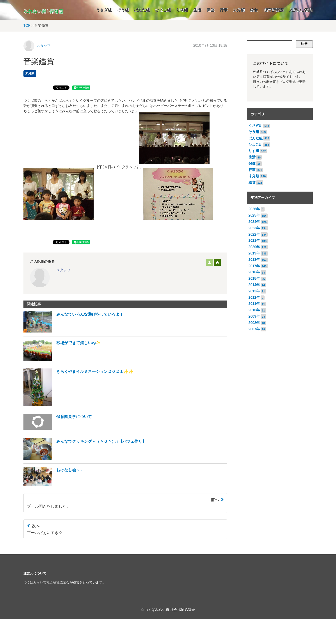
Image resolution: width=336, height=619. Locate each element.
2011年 (254, 304)
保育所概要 (274, 10)
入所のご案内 (301, 10)
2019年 (254, 253)
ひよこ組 (163, 10)
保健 (210, 10)
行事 (224, 10)
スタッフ (44, 46)
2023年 (254, 228)
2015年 (254, 278)
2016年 (254, 272)
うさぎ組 (104, 10)
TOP (26, 25)
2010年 (254, 310)
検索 (304, 44)
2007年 (254, 329)
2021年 (254, 240)
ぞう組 (123, 10)
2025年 (254, 215)
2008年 (254, 323)
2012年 (254, 297)
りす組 (182, 10)
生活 (197, 10)
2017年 (254, 266)
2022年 (254, 234)
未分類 (239, 10)
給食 (254, 10)
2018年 (254, 259)
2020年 (254, 247)
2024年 (254, 222)
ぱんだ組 (142, 10)
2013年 (254, 291)
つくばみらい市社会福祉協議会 (46, 582)
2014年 (254, 285)
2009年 (254, 316)
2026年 (254, 209)
